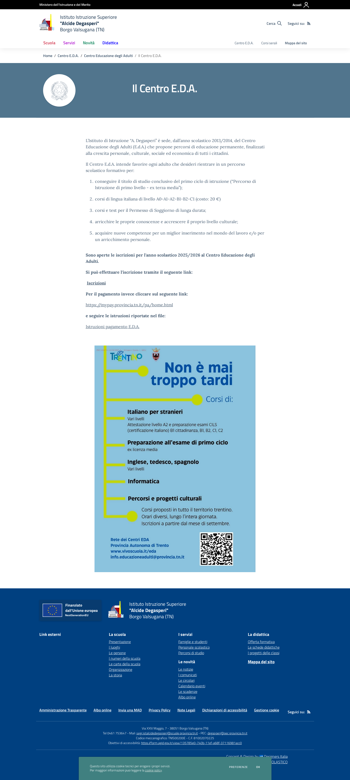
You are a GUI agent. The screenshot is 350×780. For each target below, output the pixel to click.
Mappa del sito (296, 43)
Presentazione (120, 641)
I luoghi (114, 647)
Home (47, 55)
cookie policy (153, 770)
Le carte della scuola (124, 664)
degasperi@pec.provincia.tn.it (227, 733)
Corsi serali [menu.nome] (269, 43)
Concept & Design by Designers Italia (257, 756)
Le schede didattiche (264, 647)
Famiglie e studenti (192, 641)
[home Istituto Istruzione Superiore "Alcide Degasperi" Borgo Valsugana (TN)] (78, 23)
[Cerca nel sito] (274, 23)
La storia (115, 675)
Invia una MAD (130, 710)
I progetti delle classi (263, 653)
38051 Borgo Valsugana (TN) (189, 728)
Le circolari (186, 680)
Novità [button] (89, 43)
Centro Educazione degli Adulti (108, 55)
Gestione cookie (266, 710)
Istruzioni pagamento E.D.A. (112, 326)
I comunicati (187, 675)
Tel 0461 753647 (114, 733)
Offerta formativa (261, 641)
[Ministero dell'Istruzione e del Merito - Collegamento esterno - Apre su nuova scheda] (64, 4)
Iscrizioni (96, 283)
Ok (258, 767)
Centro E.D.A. (68, 55)
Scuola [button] (49, 43)
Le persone (117, 653)
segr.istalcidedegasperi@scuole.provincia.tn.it (167, 733)
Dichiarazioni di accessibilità (224, 710)
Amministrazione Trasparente (63, 710)
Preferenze (238, 767)
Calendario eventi (191, 686)
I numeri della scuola (124, 658)
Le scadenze (187, 691)
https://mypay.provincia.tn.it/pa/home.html (129, 305)
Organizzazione (120, 669)
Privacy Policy (159, 710)
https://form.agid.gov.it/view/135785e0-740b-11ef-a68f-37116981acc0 (191, 742)
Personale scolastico (194, 647)
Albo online (187, 697)
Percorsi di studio (191, 653)
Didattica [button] (110, 43)
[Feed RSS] (309, 23)
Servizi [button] (69, 43)
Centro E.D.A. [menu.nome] (244, 43)
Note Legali (186, 710)
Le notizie (185, 669)
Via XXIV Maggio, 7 (154, 728)
